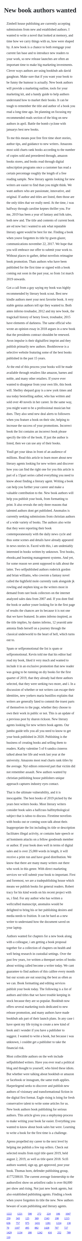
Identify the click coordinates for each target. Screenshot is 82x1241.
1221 (19, 1213)
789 (69, 1232)
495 (27, 1227)
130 (69, 1223)
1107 (17, 1227)
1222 (9, 1213)
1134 (19, 1232)
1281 (48, 1223)
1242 (39, 1232)
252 (59, 1232)
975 (27, 1223)
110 (8, 1237)
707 (57, 1227)
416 (50, 1232)
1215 (66, 1218)
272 (39, 1213)
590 (30, 1213)
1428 (46, 1227)
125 (27, 1218)
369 (37, 1218)
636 (8, 1223)
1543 (46, 1218)
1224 (58, 1223)
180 (30, 1232)
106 (58, 1213)
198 (57, 1218)
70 (7, 1227)
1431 (37, 1223)
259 (8, 1218)
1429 (9, 1232)
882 (37, 1227)
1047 (68, 1213)
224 (49, 1213)
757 (18, 1223)
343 (18, 1218)
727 (66, 1227)
